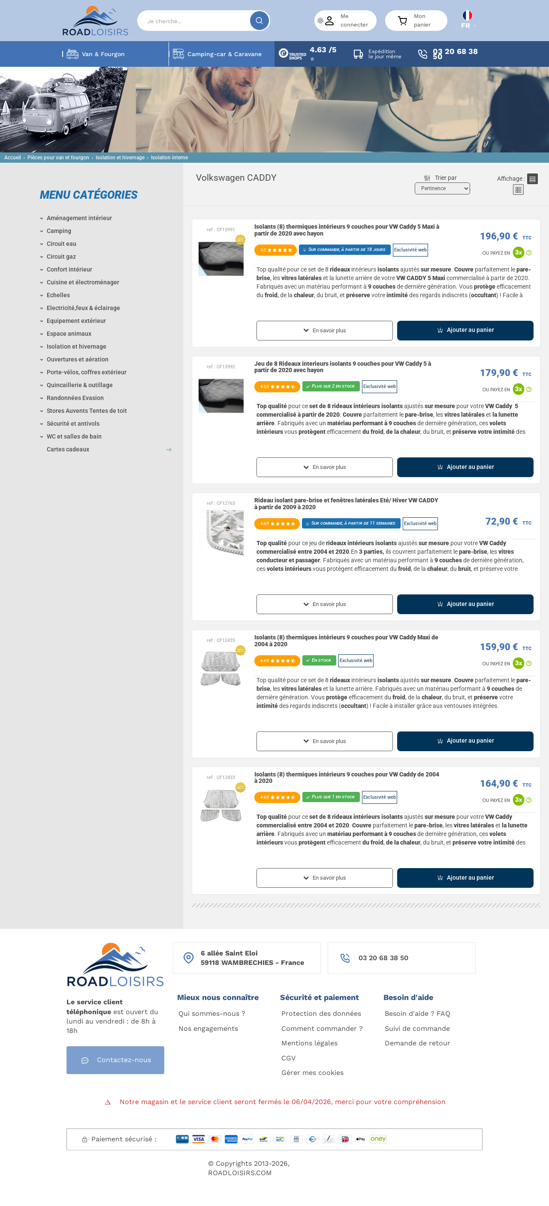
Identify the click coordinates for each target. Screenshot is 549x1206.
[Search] (203, 20)
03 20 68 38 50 (383, 958)
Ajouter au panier (465, 330)
